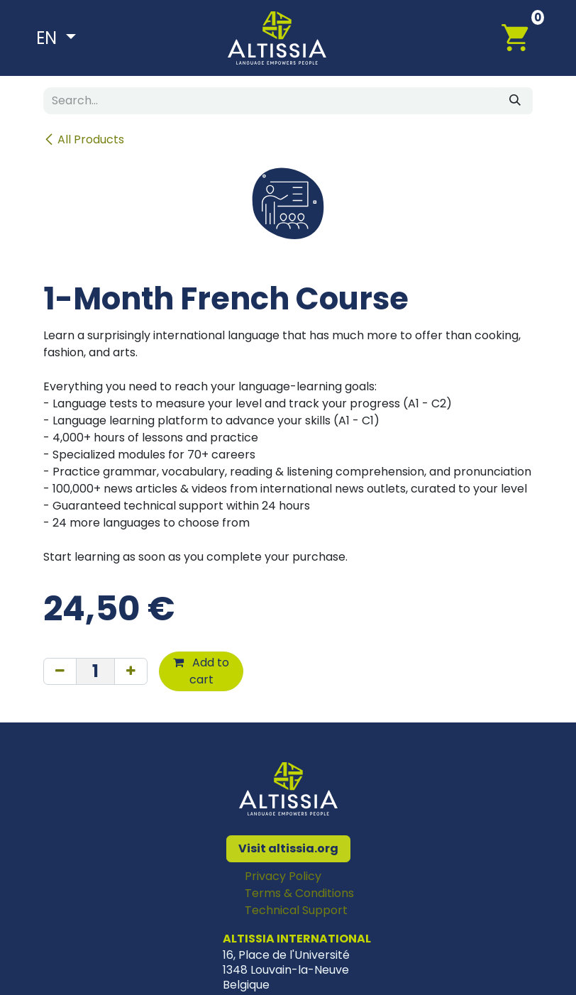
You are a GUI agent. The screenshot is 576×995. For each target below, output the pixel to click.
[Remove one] (60, 671)
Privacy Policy (283, 876)
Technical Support (296, 910)
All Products (83, 139)
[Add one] (131, 671)
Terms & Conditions (299, 893)
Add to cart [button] (201, 671)
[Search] (515, 100)
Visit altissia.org (288, 848)
